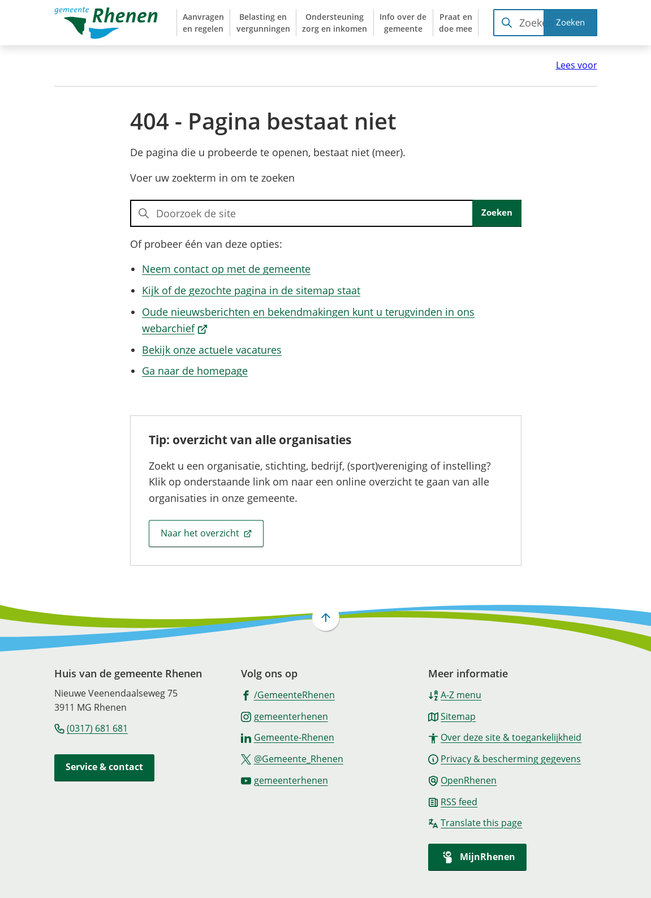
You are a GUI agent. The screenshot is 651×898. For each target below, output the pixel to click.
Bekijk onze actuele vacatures (212, 349)
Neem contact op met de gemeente (226, 269)
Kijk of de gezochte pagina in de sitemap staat (251, 290)
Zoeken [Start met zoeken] (496, 212)
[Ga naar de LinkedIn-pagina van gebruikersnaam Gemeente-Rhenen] (287, 737)
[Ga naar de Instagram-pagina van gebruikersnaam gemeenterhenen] (284, 716)
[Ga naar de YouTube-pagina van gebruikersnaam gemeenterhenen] (284, 780)
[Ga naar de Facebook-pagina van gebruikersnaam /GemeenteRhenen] (288, 694)
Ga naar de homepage (195, 370)
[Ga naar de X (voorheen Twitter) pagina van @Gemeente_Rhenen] (292, 758)
